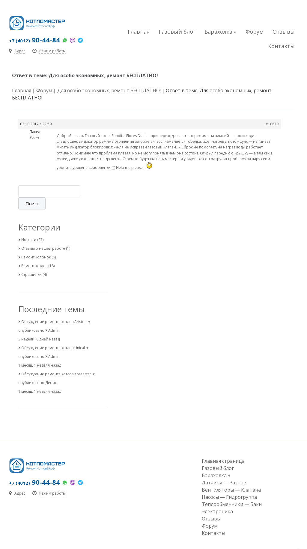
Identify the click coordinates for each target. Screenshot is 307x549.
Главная (139, 31)
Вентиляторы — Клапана (231, 477)
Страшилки (31, 262)
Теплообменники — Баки (232, 492)
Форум (255, 31)
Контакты (281, 46)
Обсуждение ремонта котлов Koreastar (56, 361)
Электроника (217, 499)
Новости (28, 227)
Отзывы (284, 31)
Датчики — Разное (224, 470)
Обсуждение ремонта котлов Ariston (54, 309)
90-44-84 (34, 39)
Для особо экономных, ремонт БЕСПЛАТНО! (109, 90)
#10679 (272, 124)
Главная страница (223, 449)
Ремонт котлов (34, 253)
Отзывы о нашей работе (43, 236)
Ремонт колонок (36, 245)
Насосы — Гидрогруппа (229, 485)
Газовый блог (177, 31)
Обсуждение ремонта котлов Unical (53, 335)
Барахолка (218, 31)
